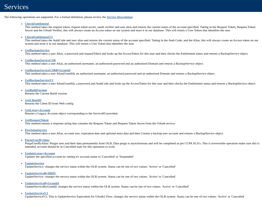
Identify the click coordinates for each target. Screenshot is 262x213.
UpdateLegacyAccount (40, 153)
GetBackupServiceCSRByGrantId (47, 70)
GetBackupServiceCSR (40, 60)
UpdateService (34, 163)
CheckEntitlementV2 (39, 37)
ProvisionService (36, 130)
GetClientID (33, 100)
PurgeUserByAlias (37, 140)
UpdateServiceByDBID (40, 173)
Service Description (119, 17)
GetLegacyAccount (37, 110)
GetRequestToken (36, 120)
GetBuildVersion (36, 90)
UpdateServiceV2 (36, 193)
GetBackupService (37, 50)
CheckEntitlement (37, 23)
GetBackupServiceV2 (39, 80)
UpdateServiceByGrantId (42, 183)
